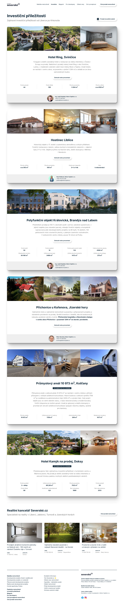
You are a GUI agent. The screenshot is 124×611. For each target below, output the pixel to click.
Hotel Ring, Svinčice (62, 57)
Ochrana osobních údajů (51, 590)
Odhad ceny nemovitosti (51, 580)
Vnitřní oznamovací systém (52, 588)
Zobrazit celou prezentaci (62, 77)
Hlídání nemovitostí (49, 584)
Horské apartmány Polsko (14, 586)
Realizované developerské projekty (17, 584)
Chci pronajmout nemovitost (16, 597)
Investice (54, 4)
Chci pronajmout (91, 4)
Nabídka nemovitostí (43, 4)
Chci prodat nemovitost (107, 4)
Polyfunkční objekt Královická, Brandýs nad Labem (62, 220)
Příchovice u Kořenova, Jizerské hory (62, 307)
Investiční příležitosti (13, 591)
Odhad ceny (80, 4)
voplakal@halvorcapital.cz (62, 100)
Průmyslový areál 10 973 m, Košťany (62, 383)
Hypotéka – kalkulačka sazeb (53, 582)
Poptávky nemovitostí (14, 589)
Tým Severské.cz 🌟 (50, 578)
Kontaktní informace (50, 576)
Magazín (61, 4)
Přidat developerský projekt (52, 586)
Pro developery (70, 4)
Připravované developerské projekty (18, 582)
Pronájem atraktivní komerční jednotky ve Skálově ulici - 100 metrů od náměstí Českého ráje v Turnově (21, 547)
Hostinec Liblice (62, 140)
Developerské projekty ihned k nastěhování (20, 578)
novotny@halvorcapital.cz (63, 340)
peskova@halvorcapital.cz (63, 180)
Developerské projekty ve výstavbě (17, 580)
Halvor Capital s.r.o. (105, 593)
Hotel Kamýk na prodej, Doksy (62, 461)
